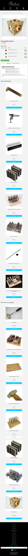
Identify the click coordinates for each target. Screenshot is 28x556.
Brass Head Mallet (14, 322)
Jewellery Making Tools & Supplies (9, 12)
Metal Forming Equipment (19, 12)
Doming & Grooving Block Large (14, 484)
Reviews (16, 63)
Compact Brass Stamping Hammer (14, 403)
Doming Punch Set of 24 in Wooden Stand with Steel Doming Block (14, 291)
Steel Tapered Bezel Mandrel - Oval (14, 263)
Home (2, 12)
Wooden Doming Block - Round (14, 376)
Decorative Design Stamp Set (13, 430)
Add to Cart (14, 107)
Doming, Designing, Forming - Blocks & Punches (9, 13)
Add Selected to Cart (5, 60)
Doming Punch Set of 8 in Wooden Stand (14, 209)
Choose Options (14, 518)
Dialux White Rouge (14, 155)
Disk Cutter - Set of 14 (14, 236)
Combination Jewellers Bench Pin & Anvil (14, 128)
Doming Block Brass (20, 13)
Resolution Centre (14, 530)
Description (3, 63)
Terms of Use (14, 536)
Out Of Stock (14, 437)
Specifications (9, 63)
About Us (14, 533)
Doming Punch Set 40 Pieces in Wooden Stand (14, 349)
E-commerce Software (13, 554)
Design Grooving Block (14, 182)
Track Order (14, 528)
